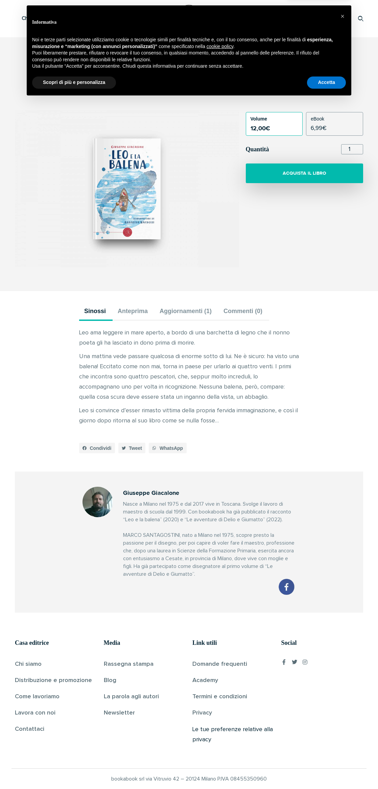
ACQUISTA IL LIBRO (304, 173)
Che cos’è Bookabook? (49, 18)
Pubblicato (215, 93)
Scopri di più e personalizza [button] (74, 770)
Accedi (343, 18)
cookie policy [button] (220, 734)
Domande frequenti (219, 664)
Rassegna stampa (128, 664)
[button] (97, 448)
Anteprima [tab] (133, 311)
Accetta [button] (326, 770)
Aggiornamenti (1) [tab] (186, 311)
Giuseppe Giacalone (177, 93)
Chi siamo (28, 664)
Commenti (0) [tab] (242, 311)
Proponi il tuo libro (307, 18)
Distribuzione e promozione (53, 680)
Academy (205, 680)
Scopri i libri (102, 18)
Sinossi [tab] (95, 311)
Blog (110, 680)
